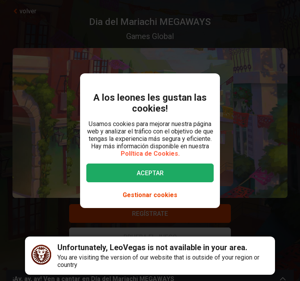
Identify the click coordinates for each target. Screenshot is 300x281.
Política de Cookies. (150, 153)
